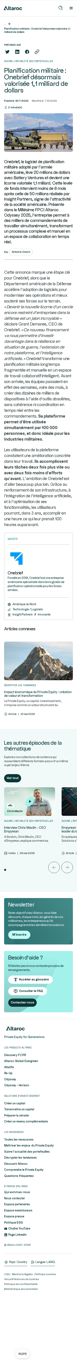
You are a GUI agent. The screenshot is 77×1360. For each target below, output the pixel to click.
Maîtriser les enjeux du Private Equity (29, 1206)
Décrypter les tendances (20, 1218)
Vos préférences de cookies (21, 1340)
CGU (7, 1335)
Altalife (9, 1128)
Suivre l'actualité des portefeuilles (27, 1212)
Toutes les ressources (18, 1200)
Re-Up (8, 1134)
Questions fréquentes (19, 1236)
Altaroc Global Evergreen (21, 1122)
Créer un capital (14, 1164)
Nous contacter (14, 1259)
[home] (12, 8)
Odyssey (10, 1140)
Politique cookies (45, 1335)
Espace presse (14, 1277)
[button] (22, 1354)
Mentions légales (22, 1335)
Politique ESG (13, 1283)
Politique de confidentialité (21, 1345)
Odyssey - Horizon (16, 1146)
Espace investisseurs (18, 1271)
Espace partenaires (17, 1265)
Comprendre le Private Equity (24, 1231)
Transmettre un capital (19, 1170)
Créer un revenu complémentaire (26, 1182)
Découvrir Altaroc (16, 1224)
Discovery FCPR (15, 1116)
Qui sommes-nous (17, 1253)
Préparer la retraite (16, 1176)
